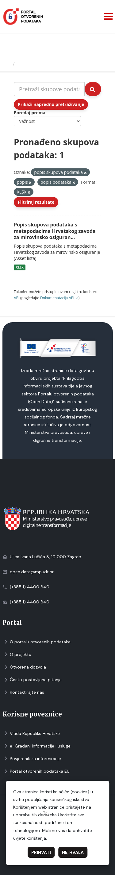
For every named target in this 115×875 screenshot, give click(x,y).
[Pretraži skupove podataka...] (49, 89)
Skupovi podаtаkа (42, 63)
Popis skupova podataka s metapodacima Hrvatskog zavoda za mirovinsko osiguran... (55, 231)
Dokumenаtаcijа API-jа (59, 297)
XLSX (20, 267)
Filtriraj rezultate (36, 202)
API (16, 297)
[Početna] (7, 63)
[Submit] (93, 89)
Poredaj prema (29, 113)
